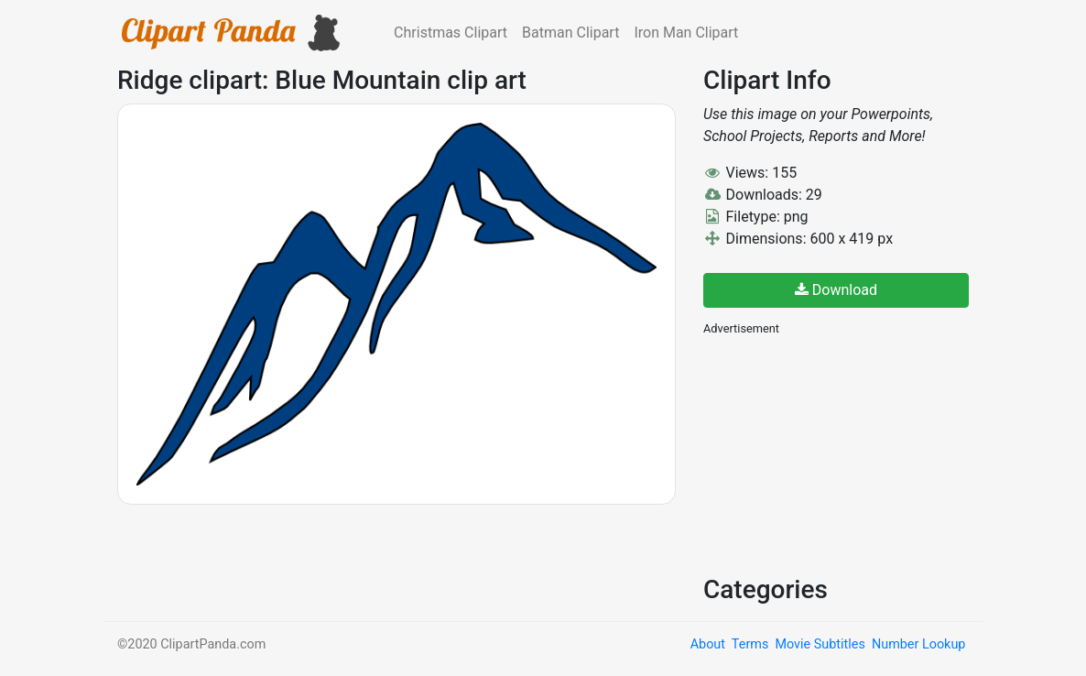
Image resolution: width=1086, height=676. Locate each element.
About (707, 644)
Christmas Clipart (450, 32)
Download (836, 290)
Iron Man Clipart (686, 32)
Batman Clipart (570, 32)
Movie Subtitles (819, 644)
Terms (750, 644)
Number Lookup (918, 644)
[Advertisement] (840, 453)
